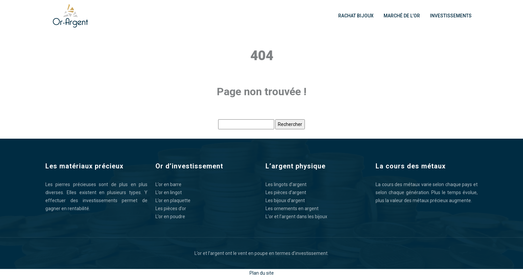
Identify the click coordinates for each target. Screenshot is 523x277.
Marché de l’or (402, 15)
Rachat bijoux (356, 15)
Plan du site (261, 273)
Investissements (451, 15)
